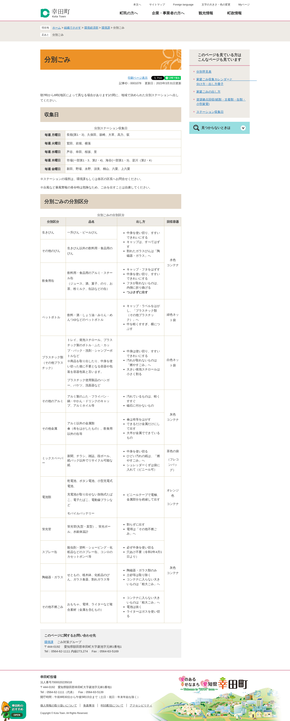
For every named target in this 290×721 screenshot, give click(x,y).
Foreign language (183, 4)
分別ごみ (58, 34)
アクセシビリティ (141, 705)
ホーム (56, 27)
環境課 (106, 27)
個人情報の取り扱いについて (58, 705)
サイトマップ (157, 4)
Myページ (244, 4)
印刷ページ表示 (138, 77)
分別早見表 (203, 71)
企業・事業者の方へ (168, 13)
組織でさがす (72, 27)
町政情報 (234, 13)
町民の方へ (129, 13)
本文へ (137, 4)
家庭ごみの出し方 (208, 91)
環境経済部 (91, 27)
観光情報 (206, 13)
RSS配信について (112, 705)
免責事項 (88, 705)
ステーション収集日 (210, 112)
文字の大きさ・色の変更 (216, 4)
